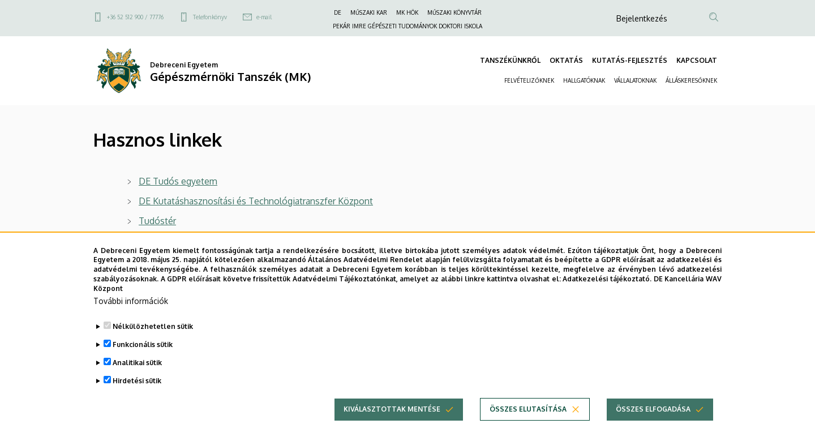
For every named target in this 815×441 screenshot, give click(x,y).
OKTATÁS (566, 60)
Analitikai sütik (137, 382)
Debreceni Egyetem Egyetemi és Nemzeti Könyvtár (243, 240)
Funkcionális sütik (143, 363)
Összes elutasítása (528, 428)
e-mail (264, 17)
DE (337, 12)
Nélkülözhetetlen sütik (153, 345)
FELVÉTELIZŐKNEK (529, 80)
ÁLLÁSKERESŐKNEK (691, 80)
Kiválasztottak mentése (392, 428)
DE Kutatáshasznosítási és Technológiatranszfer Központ (256, 201)
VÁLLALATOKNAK (635, 80)
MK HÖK (407, 12)
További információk (130, 320)
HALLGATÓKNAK (584, 80)
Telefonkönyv (210, 17)
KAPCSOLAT (696, 60)
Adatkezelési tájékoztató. (607, 298)
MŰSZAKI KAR (368, 12)
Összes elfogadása (653, 428)
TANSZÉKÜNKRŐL (510, 60)
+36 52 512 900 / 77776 (135, 17)
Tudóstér (157, 220)
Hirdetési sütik (137, 400)
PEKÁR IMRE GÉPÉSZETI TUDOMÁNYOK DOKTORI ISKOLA (407, 26)
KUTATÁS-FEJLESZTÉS (629, 60)
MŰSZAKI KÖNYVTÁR (454, 12)
